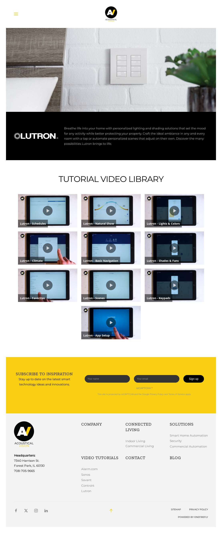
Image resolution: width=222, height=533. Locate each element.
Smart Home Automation (189, 435)
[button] (16, 14)
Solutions (182, 424)
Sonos (85, 474)
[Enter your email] (156, 379)
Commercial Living (140, 446)
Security (176, 441)
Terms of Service (176, 394)
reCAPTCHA (144, 388)
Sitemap (176, 509)
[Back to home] (111, 14)
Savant (86, 480)
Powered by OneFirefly (193, 517)
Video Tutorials (100, 457)
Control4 (87, 485)
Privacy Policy (157, 394)
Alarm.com (89, 469)
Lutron (86, 491)
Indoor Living (135, 441)
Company (91, 424)
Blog (175, 457)
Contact (135, 457)
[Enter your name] (107, 379)
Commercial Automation (188, 446)
